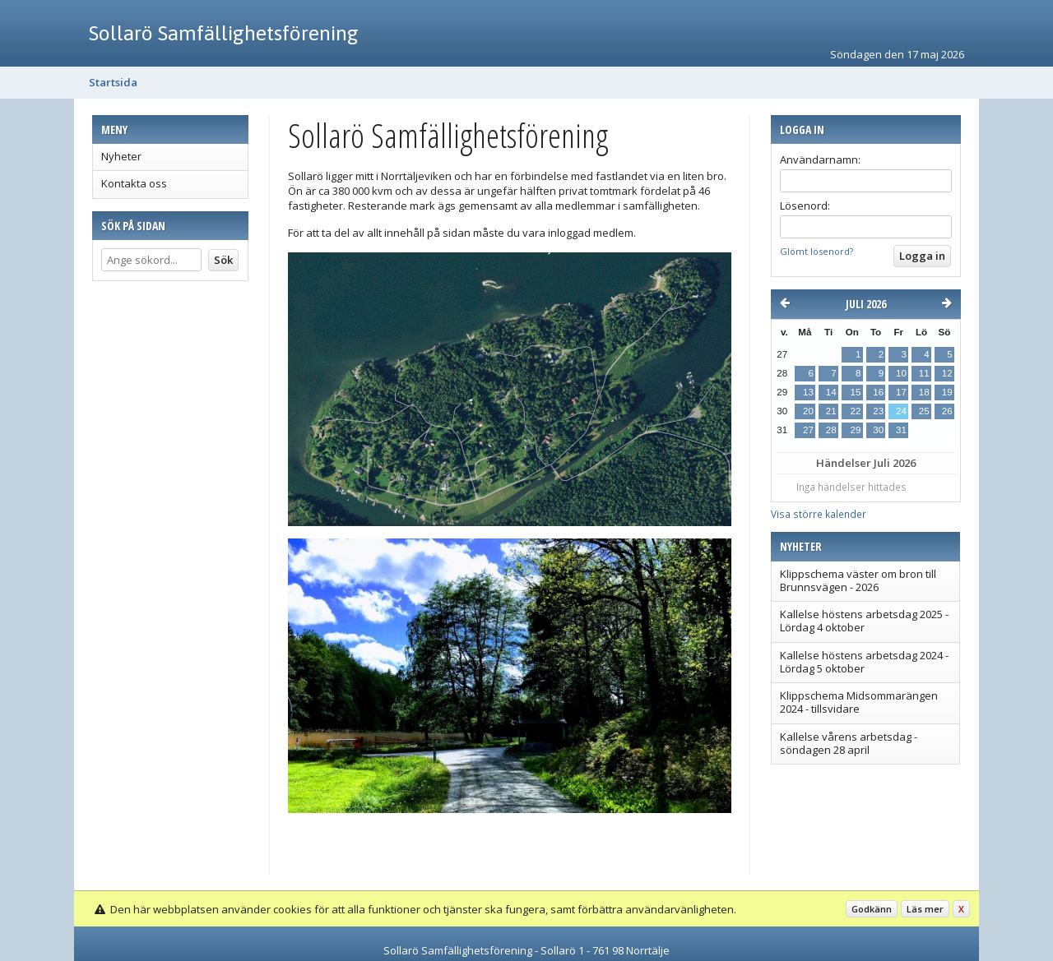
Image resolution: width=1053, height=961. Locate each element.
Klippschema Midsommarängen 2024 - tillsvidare (859, 702)
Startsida (113, 82)
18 (924, 392)
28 (831, 430)
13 (808, 392)
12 (947, 373)
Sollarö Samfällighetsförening (224, 32)
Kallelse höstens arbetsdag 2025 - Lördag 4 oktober (864, 621)
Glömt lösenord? (816, 251)
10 (901, 373)
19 (947, 392)
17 (901, 392)
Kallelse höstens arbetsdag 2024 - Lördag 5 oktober (864, 662)
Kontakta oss (134, 183)
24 (901, 411)
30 (878, 430)
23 (878, 411)
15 (855, 392)
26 (947, 411)
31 (901, 430)
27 (808, 430)
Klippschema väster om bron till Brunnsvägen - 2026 (858, 580)
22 (855, 411)
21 (831, 411)
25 (924, 411)
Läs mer (925, 909)
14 (831, 392)
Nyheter (121, 156)
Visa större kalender (818, 513)
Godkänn (871, 909)
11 (924, 373)
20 (808, 411)
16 (878, 392)
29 (855, 430)
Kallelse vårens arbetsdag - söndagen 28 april (848, 743)
